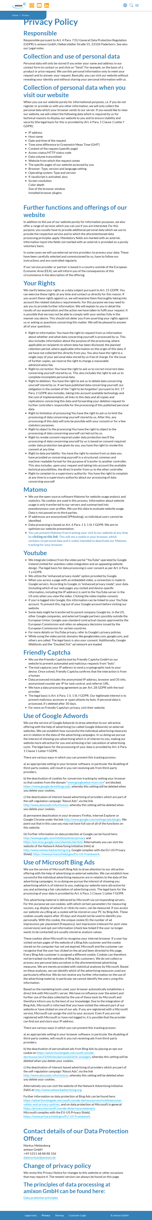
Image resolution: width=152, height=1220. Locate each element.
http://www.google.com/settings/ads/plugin (92, 819)
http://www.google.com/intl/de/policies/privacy (54, 838)
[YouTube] (37, 5)
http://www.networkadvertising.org (46, 850)
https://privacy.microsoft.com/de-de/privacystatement (59, 1108)
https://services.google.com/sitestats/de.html (52, 842)
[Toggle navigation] (137, 5)
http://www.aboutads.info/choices (45, 805)
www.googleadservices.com (86, 782)
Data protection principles (40, 1197)
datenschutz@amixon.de (39, 1157)
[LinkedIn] (44, 5)
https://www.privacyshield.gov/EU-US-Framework (66, 854)
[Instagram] (29, 5)
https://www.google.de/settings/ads (46, 786)
